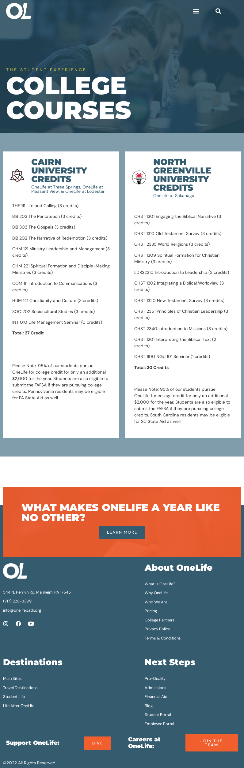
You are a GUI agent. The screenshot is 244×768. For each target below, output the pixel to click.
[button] (196, 11)
